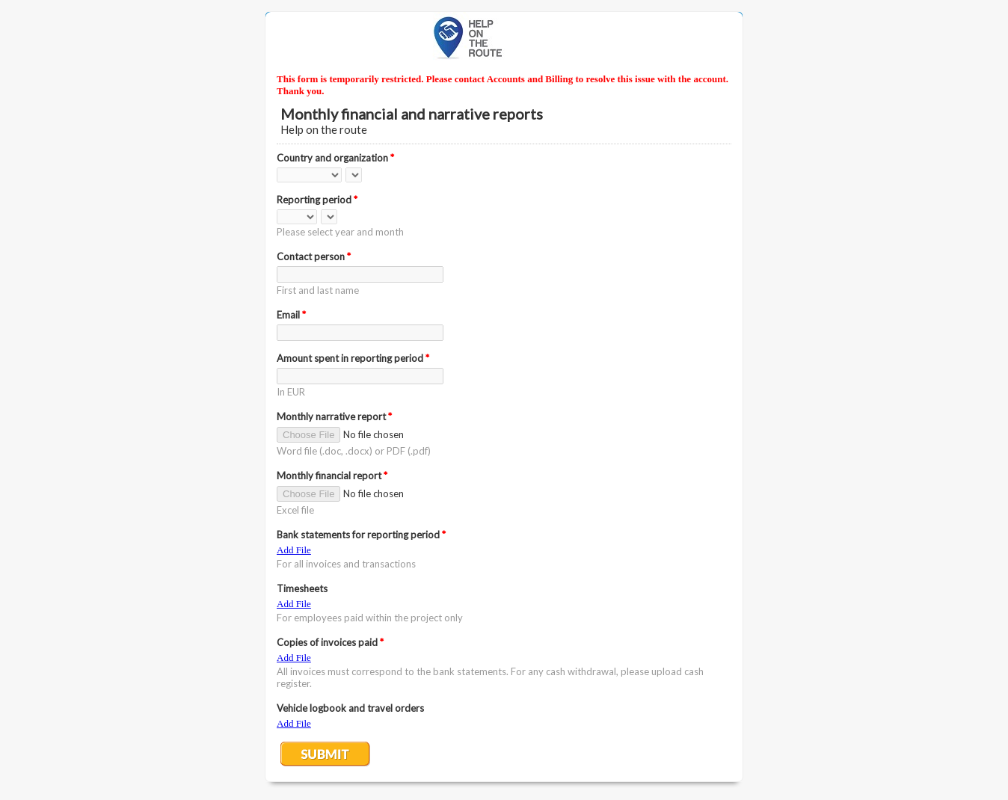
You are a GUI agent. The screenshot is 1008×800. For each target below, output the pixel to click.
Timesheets (302, 588)
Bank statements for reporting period (361, 535)
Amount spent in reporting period (353, 358)
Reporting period (317, 200)
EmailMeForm (504, 37)
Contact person (314, 256)
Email (291, 315)
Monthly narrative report (334, 416)
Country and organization (335, 158)
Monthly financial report (332, 475)
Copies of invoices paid (330, 642)
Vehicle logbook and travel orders (350, 708)
